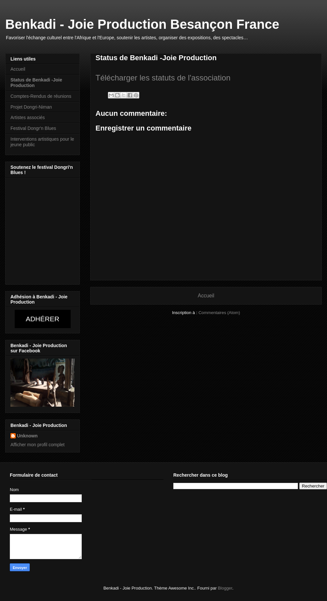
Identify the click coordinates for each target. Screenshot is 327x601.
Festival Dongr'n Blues (33, 128)
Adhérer (43, 319)
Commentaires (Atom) (219, 312)
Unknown (27, 435)
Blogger (225, 588)
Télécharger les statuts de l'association (163, 77)
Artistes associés (27, 117)
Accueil (206, 295)
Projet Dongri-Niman (31, 107)
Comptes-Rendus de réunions (40, 96)
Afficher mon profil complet (37, 444)
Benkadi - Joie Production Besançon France (142, 24)
